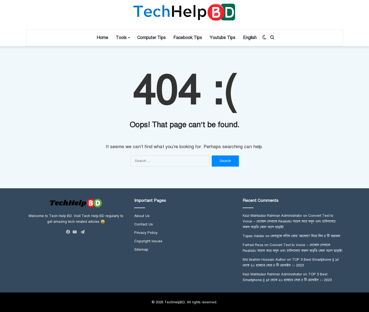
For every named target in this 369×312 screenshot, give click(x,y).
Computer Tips (151, 37)
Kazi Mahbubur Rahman (261, 216)
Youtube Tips (222, 37)
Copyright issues (148, 241)
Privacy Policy (146, 232)
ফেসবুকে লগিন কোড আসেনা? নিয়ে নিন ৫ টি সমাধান (305, 236)
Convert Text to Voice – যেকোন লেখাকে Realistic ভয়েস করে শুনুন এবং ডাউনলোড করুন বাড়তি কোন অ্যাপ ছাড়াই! (289, 221)
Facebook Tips (187, 37)
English (249, 37)
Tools (121, 37)
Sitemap (141, 249)
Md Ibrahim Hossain (258, 259)
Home (102, 37)
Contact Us (143, 224)
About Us (142, 216)
